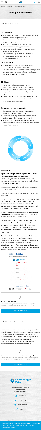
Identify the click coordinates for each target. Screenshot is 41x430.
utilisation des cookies (8, 427)
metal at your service (20, 6)
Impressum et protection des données (23, 420)
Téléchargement (20, 311)
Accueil (3, 6)
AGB (9, 420)
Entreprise (9, 6)
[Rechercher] (6, 2)
